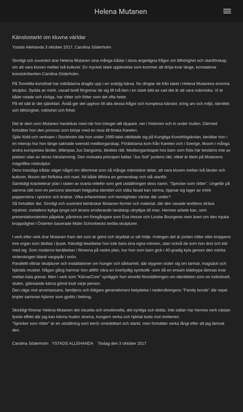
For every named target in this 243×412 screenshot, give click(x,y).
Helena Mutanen (121, 11)
